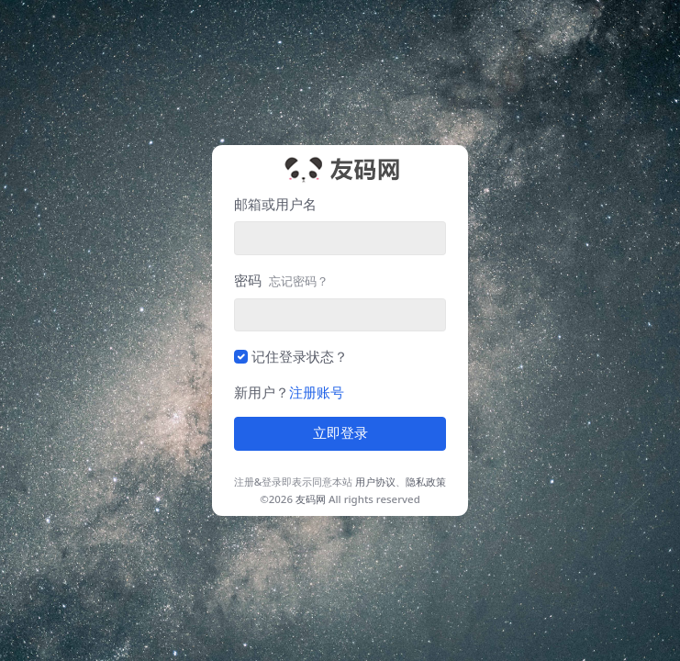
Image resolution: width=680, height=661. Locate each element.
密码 (281, 280)
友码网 (310, 499)
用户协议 (375, 481)
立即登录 (340, 433)
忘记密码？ (299, 281)
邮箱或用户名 (275, 204)
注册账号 (316, 392)
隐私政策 (426, 481)
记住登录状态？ (299, 356)
